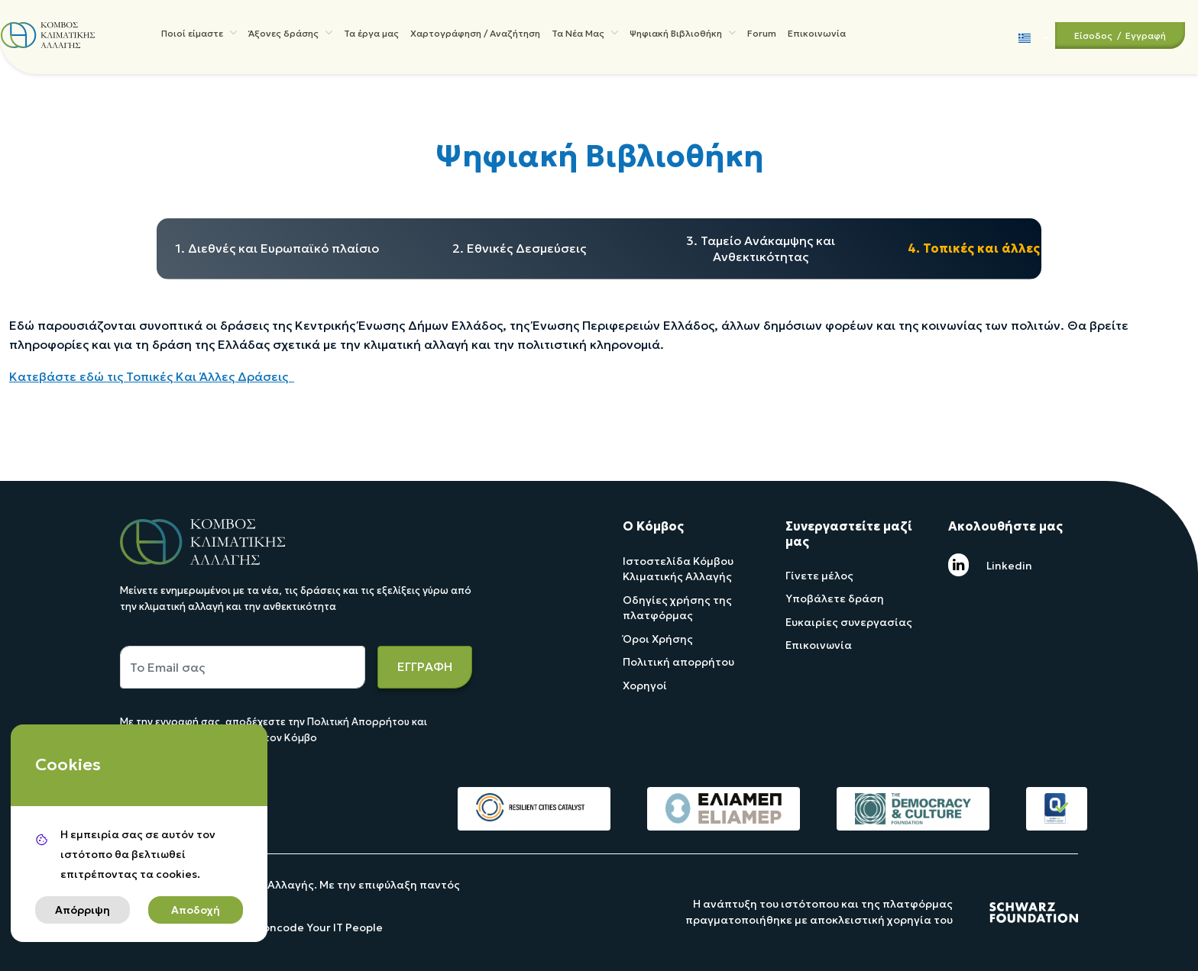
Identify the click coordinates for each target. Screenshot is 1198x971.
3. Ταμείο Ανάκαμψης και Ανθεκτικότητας (760, 248)
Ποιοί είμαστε (199, 35)
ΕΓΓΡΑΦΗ (424, 666)
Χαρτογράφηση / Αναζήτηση (475, 36)
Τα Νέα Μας (585, 35)
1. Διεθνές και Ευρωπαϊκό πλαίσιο (277, 248)
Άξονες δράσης (290, 35)
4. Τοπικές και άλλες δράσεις (1002, 248)
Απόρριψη (82, 910)
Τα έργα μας (371, 36)
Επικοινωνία (817, 36)
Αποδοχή (195, 910)
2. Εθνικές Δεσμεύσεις (519, 248)
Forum (761, 36)
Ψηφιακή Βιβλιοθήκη (683, 35)
